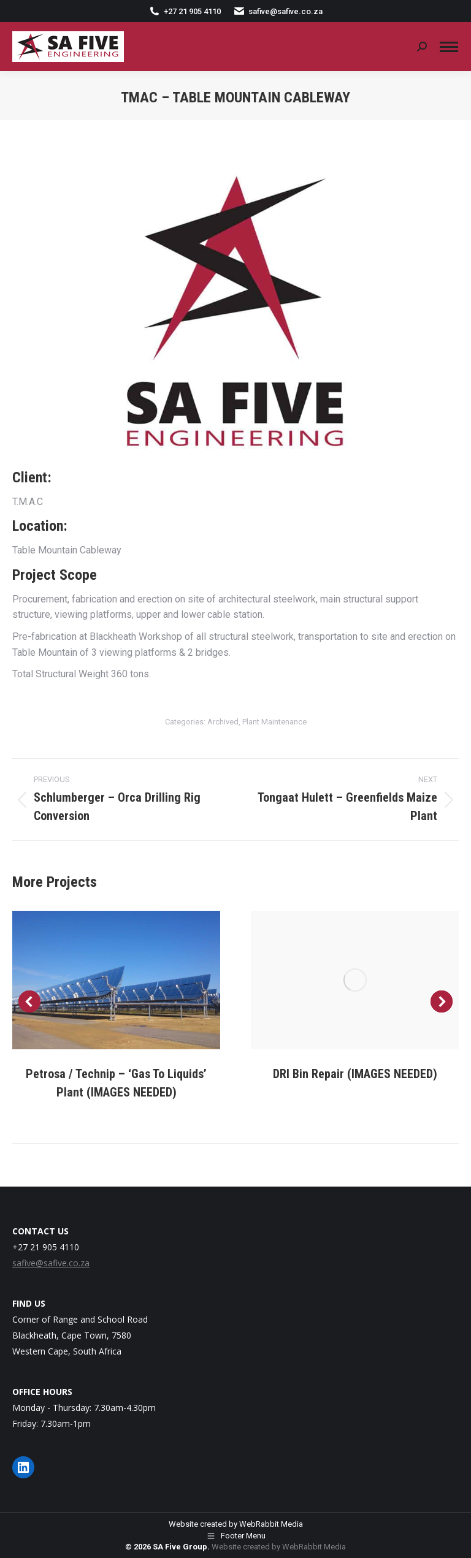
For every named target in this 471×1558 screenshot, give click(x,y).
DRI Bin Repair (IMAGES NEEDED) (355, 1073)
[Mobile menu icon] (449, 47)
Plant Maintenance (274, 721)
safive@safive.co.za (278, 11)
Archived (223, 721)
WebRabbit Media (271, 1524)
